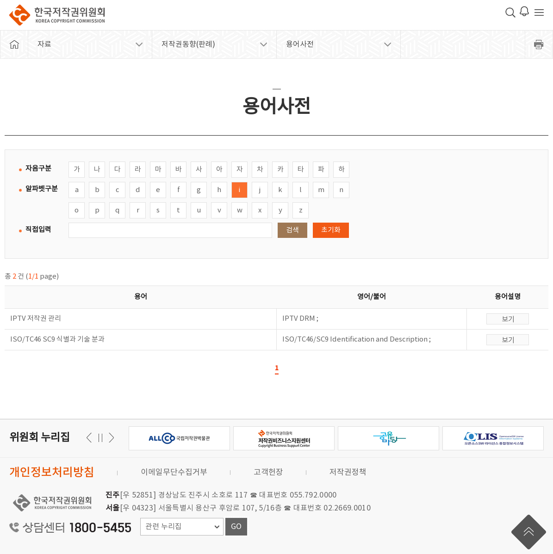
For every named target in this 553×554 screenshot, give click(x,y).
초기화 (331, 230)
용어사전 (300, 44)
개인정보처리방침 (51, 472)
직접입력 (38, 230)
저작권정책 (348, 472)
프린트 (539, 44)
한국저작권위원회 (57, 15)
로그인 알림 (524, 11)
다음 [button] (90, 437)
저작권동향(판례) (188, 44)
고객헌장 (268, 472)
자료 (44, 44)
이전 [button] (110, 437)
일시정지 (100, 437)
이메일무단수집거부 (174, 472)
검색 (292, 230)
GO (236, 527)
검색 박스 (510, 12)
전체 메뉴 (539, 12)
